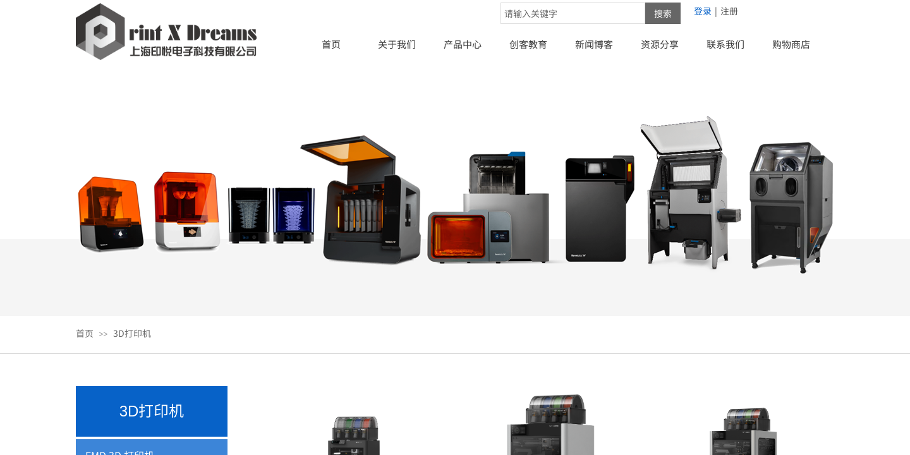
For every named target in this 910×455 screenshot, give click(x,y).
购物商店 (791, 44)
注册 (729, 10)
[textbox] (572, 13)
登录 (703, 10)
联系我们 (725, 44)
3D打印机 (132, 333)
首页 (331, 44)
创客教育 (528, 44)
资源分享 (660, 44)
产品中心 (463, 44)
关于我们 (397, 44)
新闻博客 (594, 44)
